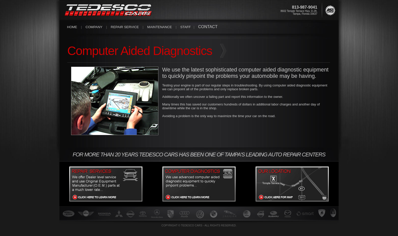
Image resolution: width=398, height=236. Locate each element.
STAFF (185, 27)
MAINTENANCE (159, 27)
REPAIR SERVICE (125, 27)
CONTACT (208, 27)
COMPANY (94, 27)
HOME (72, 27)
